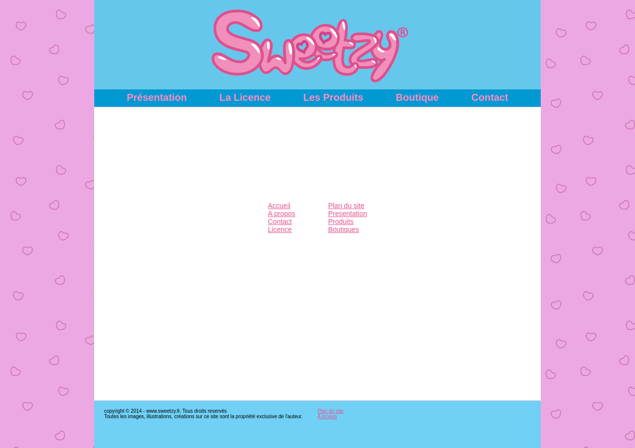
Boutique (417, 97)
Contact (489, 97)
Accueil (279, 206)
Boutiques (343, 229)
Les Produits (333, 97)
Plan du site (346, 206)
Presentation (347, 214)
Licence (280, 229)
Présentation (157, 97)
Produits (340, 221)
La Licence (244, 97)
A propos (281, 214)
